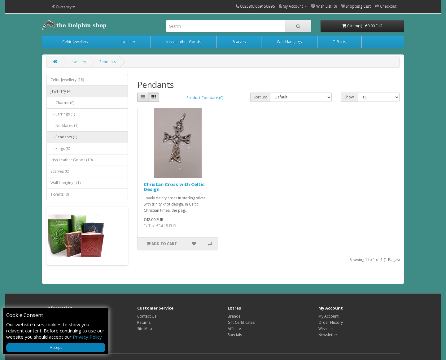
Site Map (144, 328)
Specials (235, 334)
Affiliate (234, 328)
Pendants (107, 61)
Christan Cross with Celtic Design (174, 187)
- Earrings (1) (62, 114)
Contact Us (146, 316)
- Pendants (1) (63, 137)
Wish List (326, 328)
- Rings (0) (60, 148)
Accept (56, 347)
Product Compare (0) (204, 97)
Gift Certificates (241, 322)
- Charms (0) (62, 102)
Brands (234, 316)
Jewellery (127, 41)
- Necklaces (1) (64, 125)
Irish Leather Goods (183, 41)
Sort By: (260, 97)
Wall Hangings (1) (65, 182)
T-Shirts (339, 41)
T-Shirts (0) (59, 194)
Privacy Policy (87, 337)
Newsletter (327, 334)
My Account (328, 316)
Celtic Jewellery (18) (67, 79)
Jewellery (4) (60, 91)
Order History (330, 322)
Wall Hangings (289, 41)
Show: (349, 97)
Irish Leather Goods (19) (71, 160)
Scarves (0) (59, 171)
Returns (144, 322)
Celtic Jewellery (75, 41)
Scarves (239, 41)
